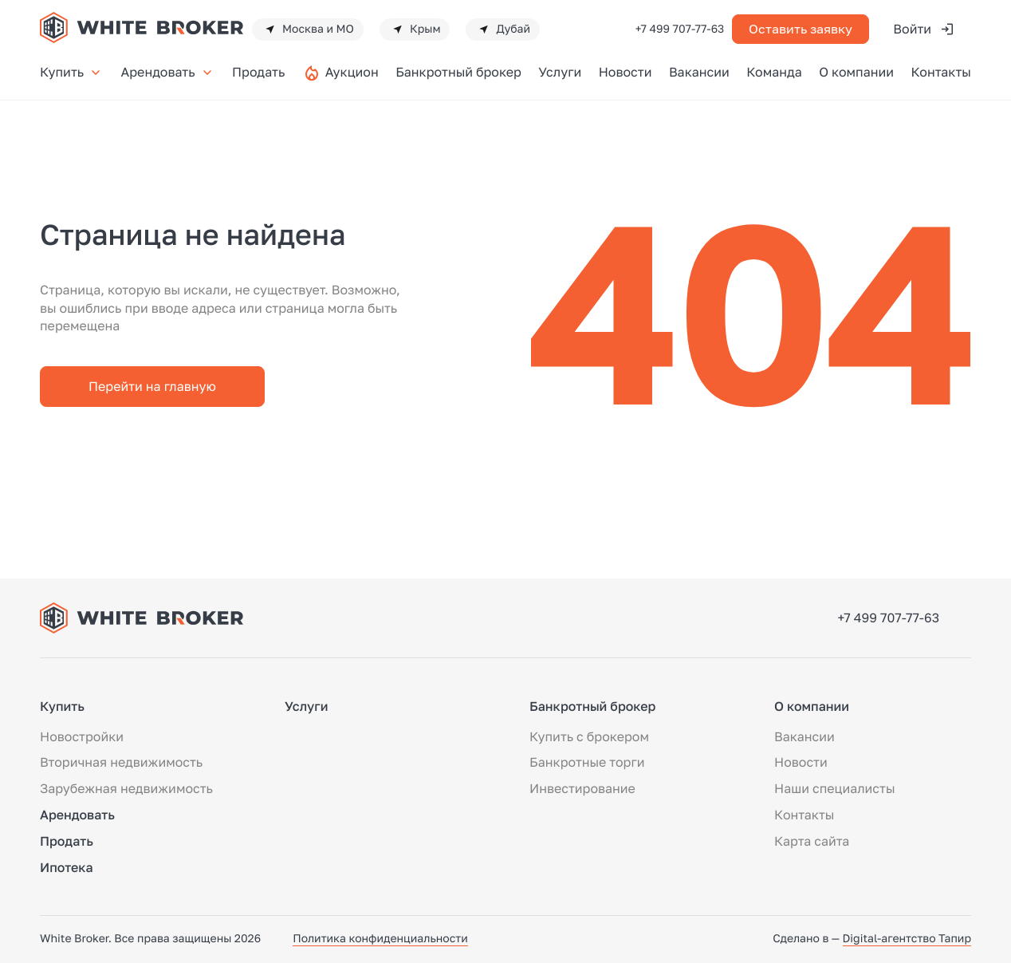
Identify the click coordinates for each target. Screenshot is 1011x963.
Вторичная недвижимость (121, 762)
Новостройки (82, 736)
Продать (258, 72)
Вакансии (699, 72)
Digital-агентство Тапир (907, 938)
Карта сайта (811, 841)
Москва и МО (308, 29)
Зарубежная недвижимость (126, 788)
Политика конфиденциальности (380, 938)
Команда (774, 72)
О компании (856, 72)
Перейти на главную (152, 386)
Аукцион (352, 72)
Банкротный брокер (458, 72)
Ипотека (66, 867)
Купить (72, 72)
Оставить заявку (800, 29)
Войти (924, 29)
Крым (415, 29)
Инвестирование (582, 788)
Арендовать (168, 72)
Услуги (559, 72)
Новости (625, 72)
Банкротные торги (587, 762)
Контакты (940, 72)
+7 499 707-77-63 (680, 29)
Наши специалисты (834, 788)
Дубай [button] (502, 29)
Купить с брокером (589, 736)
